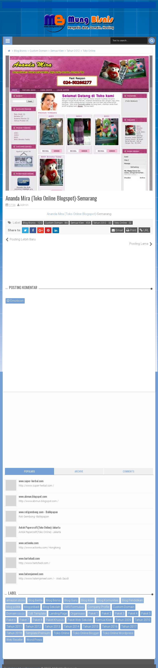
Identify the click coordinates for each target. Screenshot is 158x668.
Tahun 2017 (129, 622)
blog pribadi (31, 602)
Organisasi (78, 609)
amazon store (15, 596)
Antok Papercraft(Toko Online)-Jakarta (39, 523)
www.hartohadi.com (29, 554)
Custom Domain (54, 222)
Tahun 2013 (52, 622)
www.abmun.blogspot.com (33, 492)
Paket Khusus (55, 615)
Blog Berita (35, 596)
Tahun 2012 (99, 222)
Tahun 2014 (71, 622)
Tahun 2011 (14, 622)
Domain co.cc (15, 609)
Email (117, 230)
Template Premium (38, 628)
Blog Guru (70, 596)
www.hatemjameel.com (31, 569)
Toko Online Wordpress (118, 628)
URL (144, 230)
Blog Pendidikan (132, 596)
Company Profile (98, 602)
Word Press (34, 635)
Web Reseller (14, 635)
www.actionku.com (28, 538)
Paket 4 (132, 609)
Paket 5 (146, 609)
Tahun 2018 (14, 628)
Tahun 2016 (109, 622)
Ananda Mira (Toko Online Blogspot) (71, 214)
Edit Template (37, 609)
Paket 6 (11, 615)
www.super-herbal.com (31, 476)
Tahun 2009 (123, 615)
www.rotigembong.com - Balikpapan (38, 507)
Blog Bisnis (29, 222)
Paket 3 (119, 609)
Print (131, 230)
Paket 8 (37, 615)
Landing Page (58, 609)
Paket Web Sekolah (79, 615)
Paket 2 (106, 609)
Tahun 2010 (142, 615)
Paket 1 (93, 609)
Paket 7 (24, 615)
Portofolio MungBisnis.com (22, 664)
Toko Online (120, 222)
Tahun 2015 (90, 622)
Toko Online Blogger (86, 628)
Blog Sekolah (51, 602)
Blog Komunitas (107, 596)
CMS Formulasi (74, 602)
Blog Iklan (87, 596)
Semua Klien (77, 222)
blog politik (13, 602)
